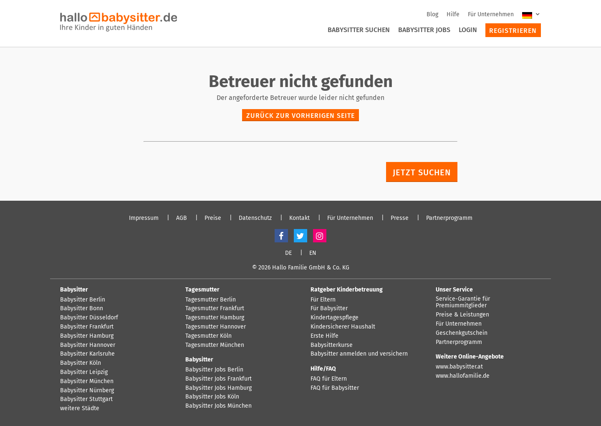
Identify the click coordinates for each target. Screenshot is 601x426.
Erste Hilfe (324, 336)
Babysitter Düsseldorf (89, 317)
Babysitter (74, 289)
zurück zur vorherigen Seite (300, 116)
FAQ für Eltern (329, 379)
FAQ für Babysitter (335, 388)
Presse (400, 218)
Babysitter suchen (359, 30)
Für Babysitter (329, 308)
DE (288, 253)
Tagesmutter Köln (208, 336)
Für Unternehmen (491, 14)
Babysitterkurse (332, 345)
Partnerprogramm (449, 218)
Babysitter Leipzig (84, 372)
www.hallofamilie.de (463, 376)
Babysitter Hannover (87, 345)
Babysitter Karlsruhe (87, 354)
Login (468, 30)
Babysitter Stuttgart (86, 399)
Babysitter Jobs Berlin (214, 369)
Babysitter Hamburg (87, 336)
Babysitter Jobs (424, 30)
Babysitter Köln (80, 363)
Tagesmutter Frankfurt (214, 308)
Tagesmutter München (214, 345)
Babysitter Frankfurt (87, 327)
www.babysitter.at (459, 367)
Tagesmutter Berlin (210, 299)
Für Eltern (323, 299)
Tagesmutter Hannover (215, 327)
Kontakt (299, 218)
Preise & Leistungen (462, 314)
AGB (181, 218)
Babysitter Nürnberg (87, 390)
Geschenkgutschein (461, 333)
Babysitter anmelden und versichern (359, 354)
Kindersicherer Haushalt (343, 327)
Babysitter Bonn (81, 308)
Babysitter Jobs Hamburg (218, 388)
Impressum (144, 218)
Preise (213, 218)
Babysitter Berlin (82, 299)
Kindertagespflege (335, 317)
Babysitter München (87, 381)
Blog (432, 14)
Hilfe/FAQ (323, 368)
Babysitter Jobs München (218, 406)
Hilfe (453, 14)
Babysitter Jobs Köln (212, 397)
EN (312, 253)
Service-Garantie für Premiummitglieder (463, 302)
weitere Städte (79, 408)
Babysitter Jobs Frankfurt (218, 379)
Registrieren (513, 31)
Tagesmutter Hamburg (214, 317)
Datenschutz (255, 218)
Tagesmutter (202, 289)
